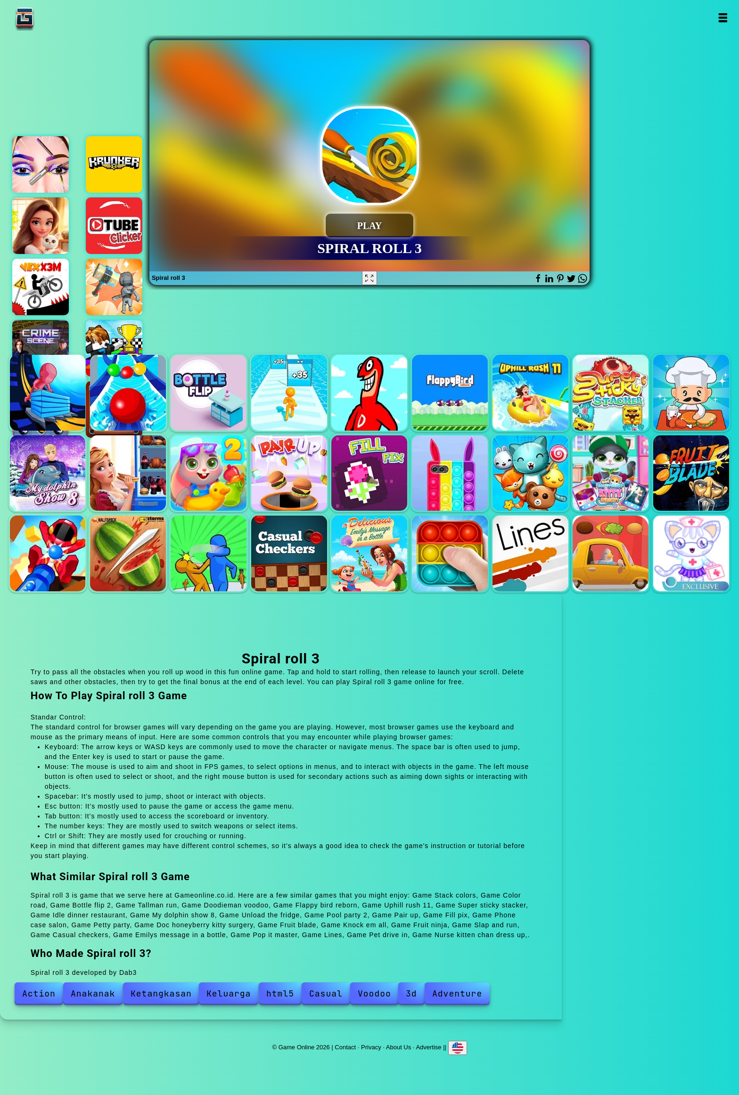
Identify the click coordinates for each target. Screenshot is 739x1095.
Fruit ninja (128, 553)
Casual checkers (289, 553)
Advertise (428, 1047)
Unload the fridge (128, 473)
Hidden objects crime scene (40, 348)
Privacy (371, 1047)
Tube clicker (114, 225)
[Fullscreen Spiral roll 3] (369, 278)
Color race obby (114, 348)
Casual (326, 993)
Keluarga (228, 993)
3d (411, 993)
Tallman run (289, 393)
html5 (280, 993)
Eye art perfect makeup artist (40, 164)
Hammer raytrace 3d (114, 287)
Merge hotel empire (40, 225)
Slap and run (208, 553)
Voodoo (374, 993)
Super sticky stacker (611, 393)
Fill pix (369, 473)
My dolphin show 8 (48, 473)
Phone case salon (450, 473)
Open (722, 17)
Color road (128, 393)
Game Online (54, 17)
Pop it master (450, 553)
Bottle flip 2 (208, 393)
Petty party (530, 473)
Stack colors (48, 393)
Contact (345, 1047)
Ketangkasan (161, 993)
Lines (530, 553)
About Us (398, 1047)
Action (39, 993)
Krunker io (114, 164)
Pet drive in (611, 553)
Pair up (289, 473)
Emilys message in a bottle (369, 553)
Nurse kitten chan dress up (691, 553)
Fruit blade (691, 473)
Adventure (457, 993)
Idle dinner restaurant (691, 393)
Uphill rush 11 (530, 393)
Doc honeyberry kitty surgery (611, 473)
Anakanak (93, 993)
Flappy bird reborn (450, 393)
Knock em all (48, 553)
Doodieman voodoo (369, 393)
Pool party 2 (208, 473)
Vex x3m (40, 287)
